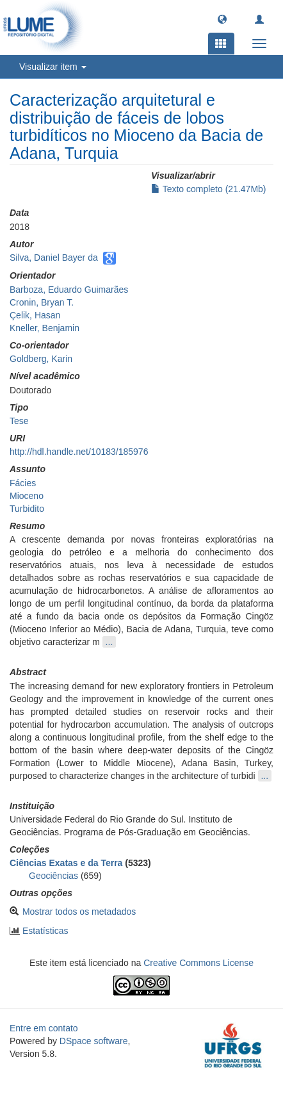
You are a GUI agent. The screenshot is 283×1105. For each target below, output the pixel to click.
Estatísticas (45, 931)
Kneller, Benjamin (44, 328)
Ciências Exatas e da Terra (66, 863)
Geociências (53, 876)
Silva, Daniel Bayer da (54, 257)
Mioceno (27, 496)
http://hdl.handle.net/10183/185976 (79, 451)
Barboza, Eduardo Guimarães (69, 289)
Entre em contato (44, 1028)
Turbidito (27, 508)
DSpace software (94, 1041)
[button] (222, 18)
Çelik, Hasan (35, 315)
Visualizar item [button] (52, 66)
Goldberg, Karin (41, 359)
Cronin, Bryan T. (42, 302)
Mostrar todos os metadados (79, 911)
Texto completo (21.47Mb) (208, 189)
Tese (19, 421)
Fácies (23, 483)
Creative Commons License (198, 963)
